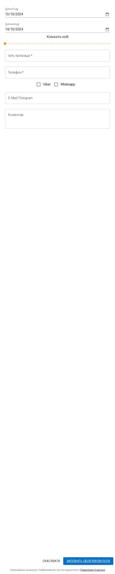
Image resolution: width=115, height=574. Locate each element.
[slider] (5, 43)
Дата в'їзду (11, 9)
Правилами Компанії (92, 570)
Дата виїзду (12, 24)
